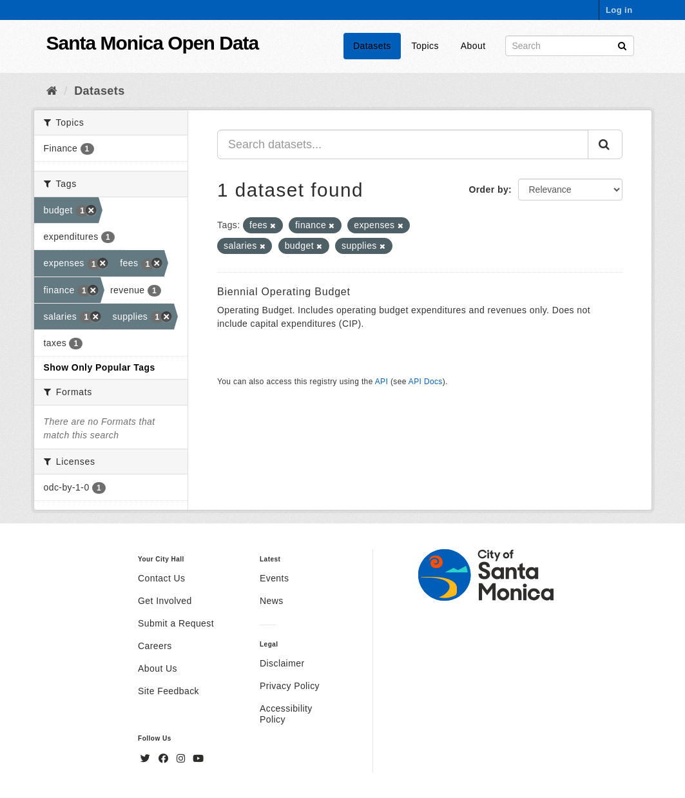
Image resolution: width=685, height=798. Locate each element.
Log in (619, 10)
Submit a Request (176, 623)
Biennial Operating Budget (284, 291)
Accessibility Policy (286, 714)
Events (274, 578)
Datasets (372, 46)
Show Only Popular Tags (99, 367)
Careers (155, 646)
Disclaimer (282, 663)
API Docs (426, 381)
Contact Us (161, 578)
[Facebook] (165, 758)
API (381, 381)
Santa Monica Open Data (152, 43)
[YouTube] (198, 758)
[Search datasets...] (402, 144)
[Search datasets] (569, 45)
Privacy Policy (290, 686)
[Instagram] (182, 758)
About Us (157, 668)
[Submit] (622, 44)
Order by (488, 189)
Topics (425, 46)
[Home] (51, 90)
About (473, 46)
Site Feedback (168, 691)
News (272, 601)
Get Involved (165, 601)
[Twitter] (147, 758)
